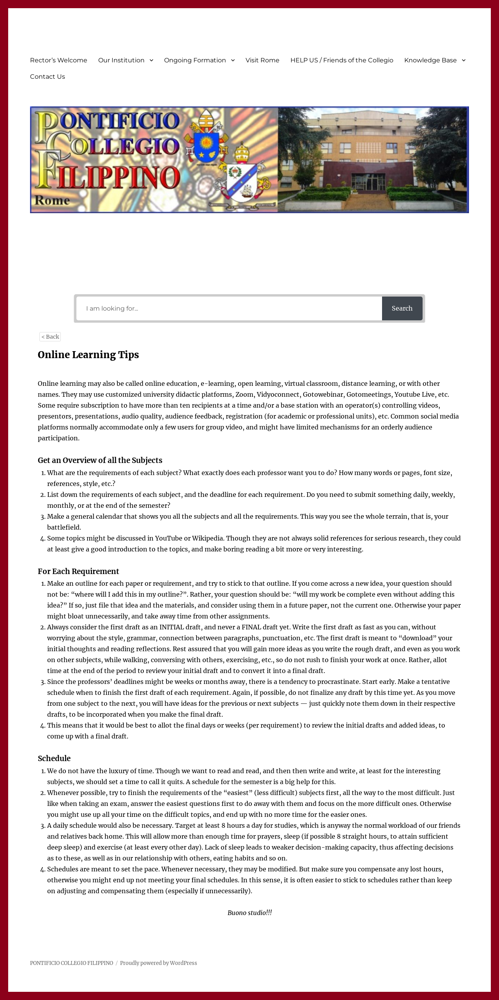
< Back (50, 336)
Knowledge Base (430, 60)
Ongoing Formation (195, 60)
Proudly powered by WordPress (158, 963)
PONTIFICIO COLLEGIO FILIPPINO (71, 963)
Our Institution (121, 60)
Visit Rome (263, 60)
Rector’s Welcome (58, 60)
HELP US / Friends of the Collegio (341, 60)
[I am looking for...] (229, 308)
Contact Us (47, 76)
